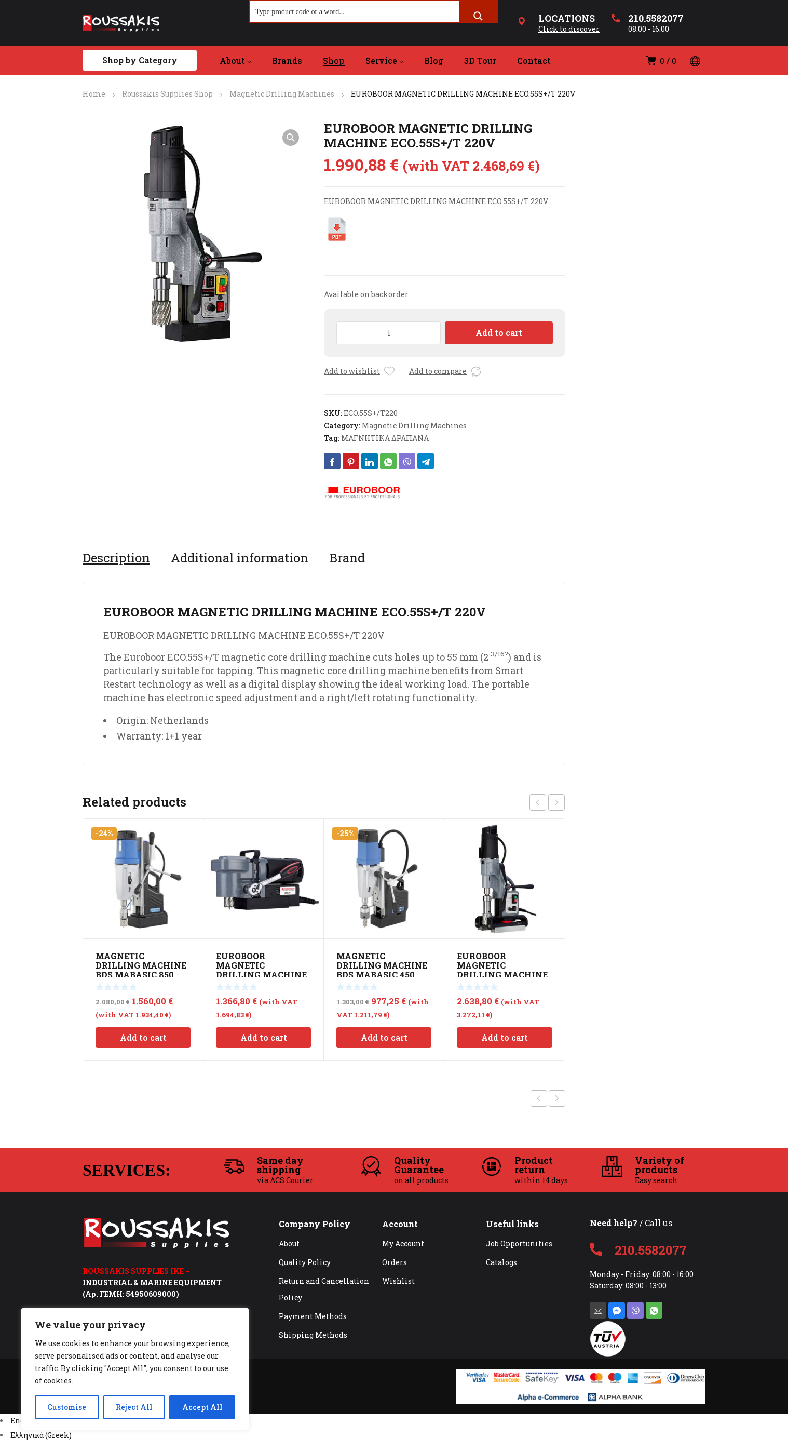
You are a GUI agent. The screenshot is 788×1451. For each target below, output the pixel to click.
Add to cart (498, 332)
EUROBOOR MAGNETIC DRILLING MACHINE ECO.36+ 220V (261, 969)
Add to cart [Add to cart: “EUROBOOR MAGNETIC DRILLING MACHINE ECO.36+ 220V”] (263, 1037)
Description (116, 557)
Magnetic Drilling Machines (281, 94)
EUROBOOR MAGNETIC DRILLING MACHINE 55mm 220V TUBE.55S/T (502, 974)
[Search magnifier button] (478, 16)
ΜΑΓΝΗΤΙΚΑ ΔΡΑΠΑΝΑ (385, 438)
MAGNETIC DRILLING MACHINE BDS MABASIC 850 (141, 965)
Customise (66, 1407)
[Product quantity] (388, 332)
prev (537, 802)
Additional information (239, 557)
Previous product (539, 1098)
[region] (135, 1369)
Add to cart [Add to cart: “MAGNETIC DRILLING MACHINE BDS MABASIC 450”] (384, 1037)
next (556, 802)
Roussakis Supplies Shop (167, 94)
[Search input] (355, 11)
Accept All (202, 1407)
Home (94, 94)
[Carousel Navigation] (547, 802)
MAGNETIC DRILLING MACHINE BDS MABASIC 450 (381, 965)
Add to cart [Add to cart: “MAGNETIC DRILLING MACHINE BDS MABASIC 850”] (143, 1037)
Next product (557, 1098)
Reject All (134, 1407)
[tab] (116, 557)
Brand (347, 557)
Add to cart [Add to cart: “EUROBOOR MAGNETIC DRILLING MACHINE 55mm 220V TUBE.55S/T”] (504, 1037)
